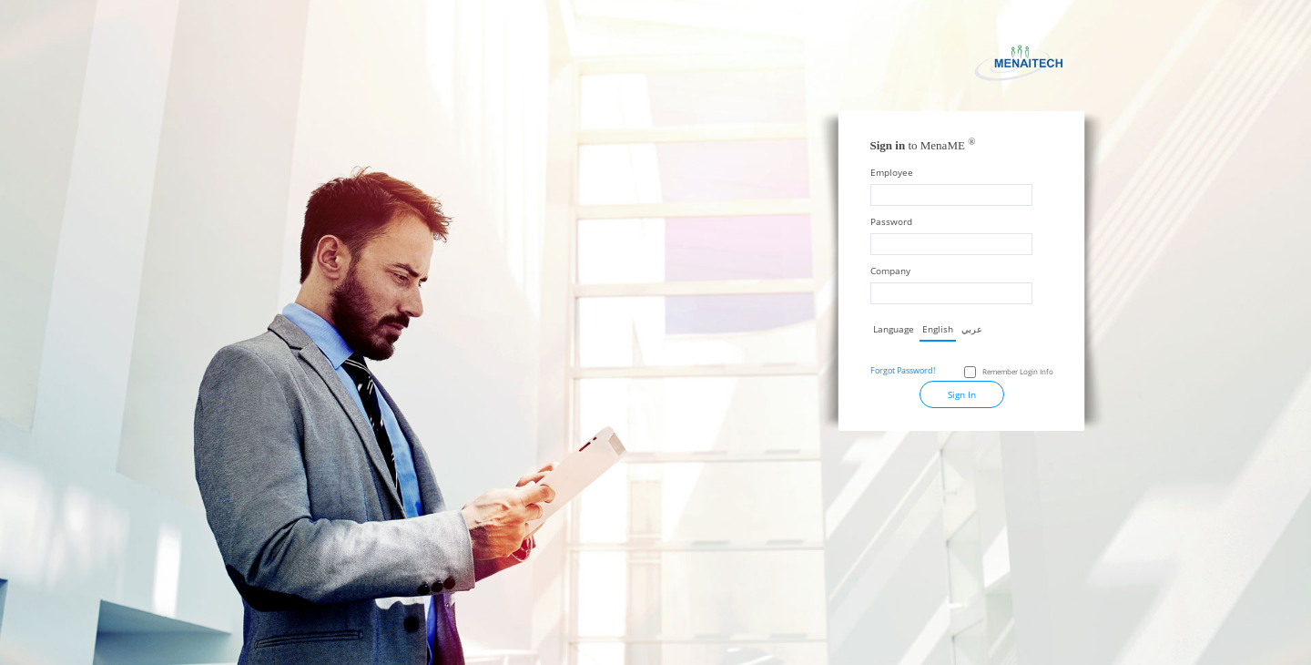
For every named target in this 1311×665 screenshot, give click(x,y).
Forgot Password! (902, 370)
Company (890, 270)
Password (891, 221)
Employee (891, 172)
